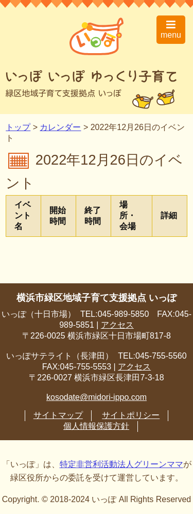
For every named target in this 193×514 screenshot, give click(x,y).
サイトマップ (58, 415)
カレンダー (60, 127)
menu (171, 29)
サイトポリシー (131, 415)
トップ (18, 127)
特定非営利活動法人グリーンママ (121, 464)
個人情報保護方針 (96, 426)
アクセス (117, 324)
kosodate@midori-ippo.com (96, 397)
